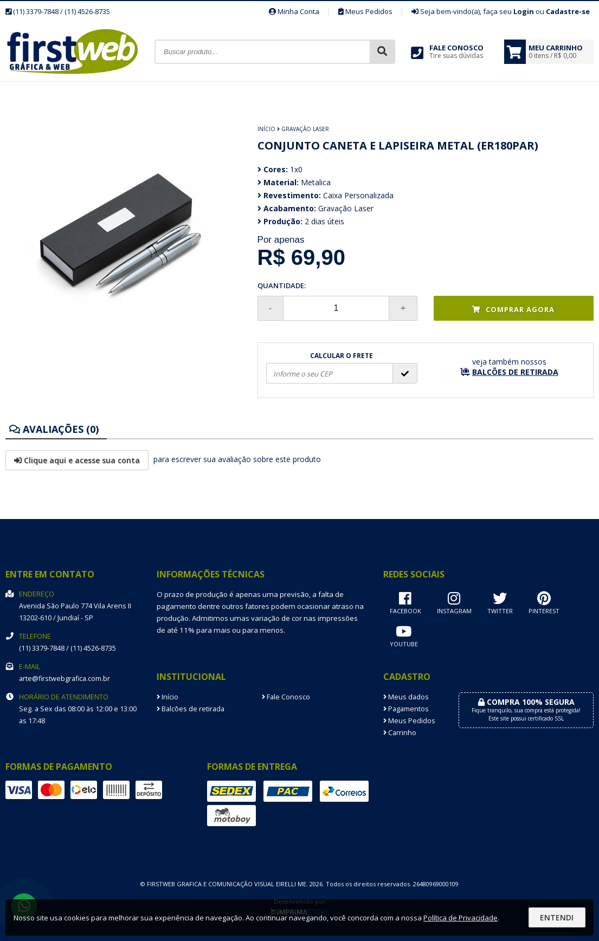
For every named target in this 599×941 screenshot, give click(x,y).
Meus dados (406, 697)
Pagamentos (406, 708)
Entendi (557, 917)
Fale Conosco (286, 697)
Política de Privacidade (460, 918)
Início (266, 129)
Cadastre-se (568, 11)
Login (523, 11)
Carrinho (399, 732)
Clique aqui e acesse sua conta (77, 460)
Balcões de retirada (190, 708)
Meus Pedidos (365, 11)
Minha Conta (294, 11)
